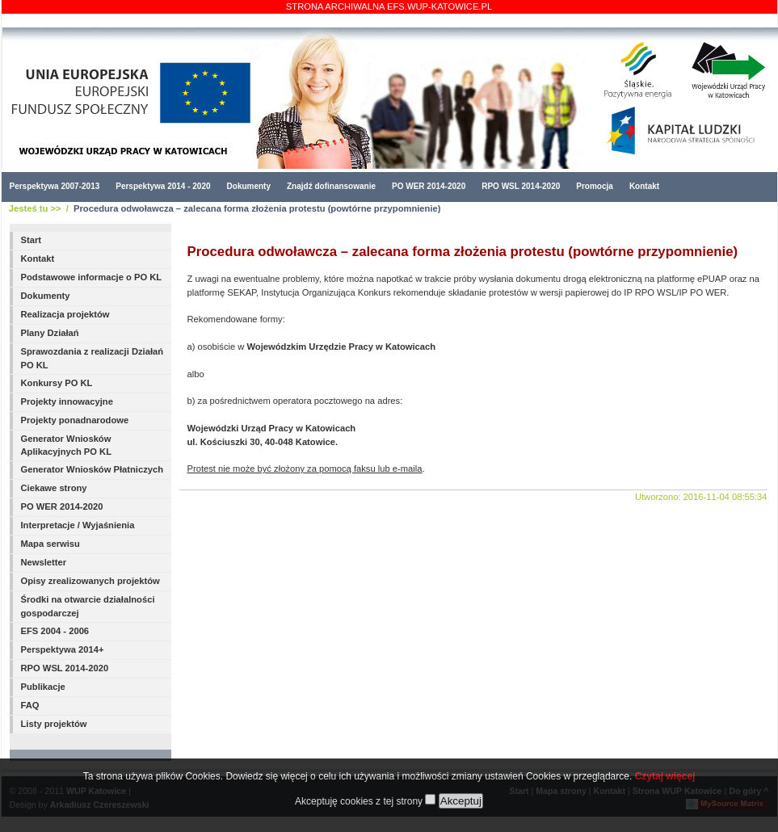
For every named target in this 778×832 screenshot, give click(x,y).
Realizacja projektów (65, 314)
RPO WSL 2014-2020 (521, 186)
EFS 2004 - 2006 (55, 631)
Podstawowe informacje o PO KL (91, 277)
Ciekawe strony (54, 488)
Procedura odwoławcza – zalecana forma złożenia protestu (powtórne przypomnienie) (257, 208)
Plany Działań (50, 333)
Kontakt (644, 186)
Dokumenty (249, 186)
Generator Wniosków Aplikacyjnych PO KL (66, 445)
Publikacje (43, 686)
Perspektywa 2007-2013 (55, 186)
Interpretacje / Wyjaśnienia (78, 525)
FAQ (30, 705)
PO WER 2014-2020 (428, 186)
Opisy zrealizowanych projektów (90, 581)
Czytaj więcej (665, 776)
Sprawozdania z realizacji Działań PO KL (92, 358)
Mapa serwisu (50, 543)
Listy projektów (54, 724)
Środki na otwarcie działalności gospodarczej (88, 606)
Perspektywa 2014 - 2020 (163, 186)
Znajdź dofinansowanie (331, 186)
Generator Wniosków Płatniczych (92, 469)
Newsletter (44, 562)
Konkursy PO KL (57, 383)
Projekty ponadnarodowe (75, 420)
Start (31, 240)
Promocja (594, 186)
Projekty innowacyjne (67, 401)
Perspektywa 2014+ (62, 649)
